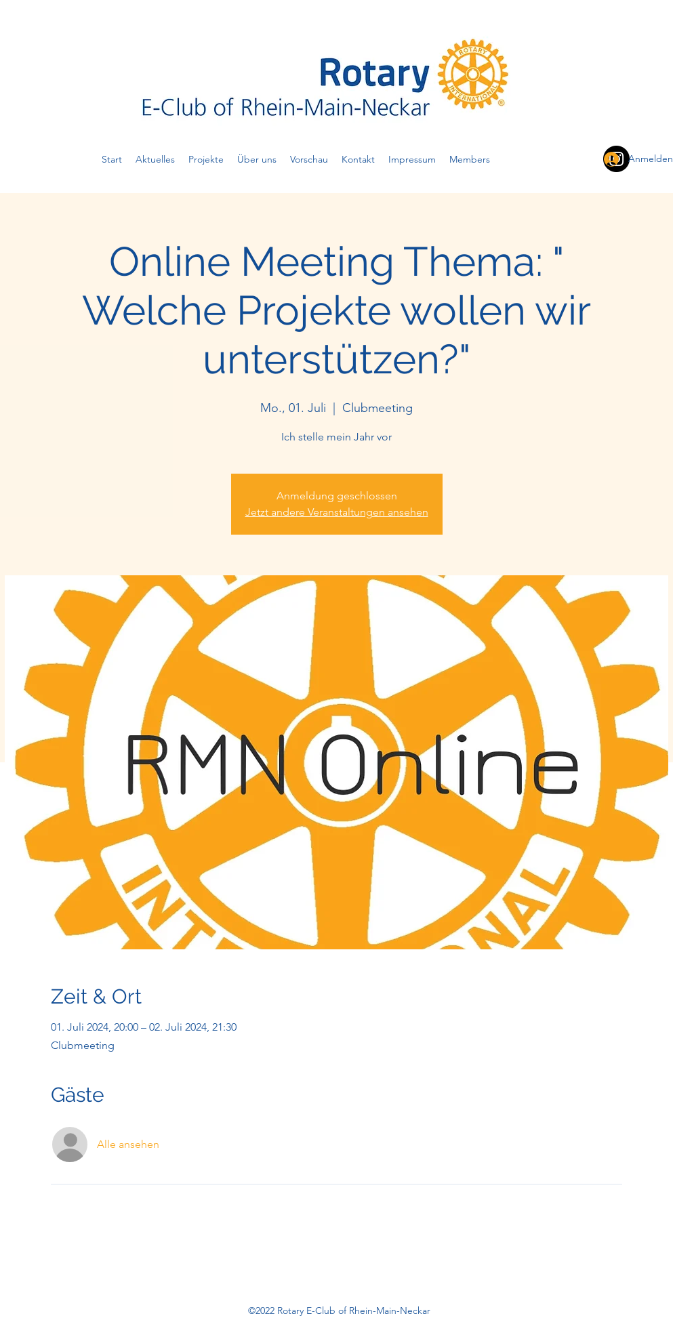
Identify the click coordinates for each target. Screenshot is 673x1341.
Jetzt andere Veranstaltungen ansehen (336, 512)
